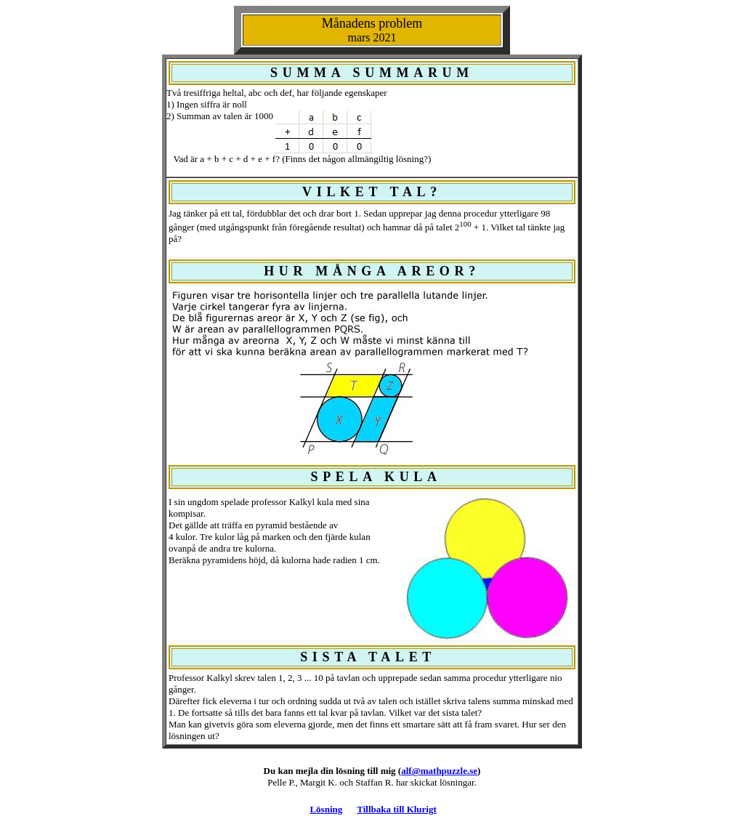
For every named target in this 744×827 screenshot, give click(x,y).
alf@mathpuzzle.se (439, 770)
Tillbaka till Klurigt (397, 809)
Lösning (326, 809)
